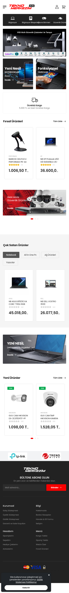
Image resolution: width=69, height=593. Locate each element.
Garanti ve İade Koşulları (14, 523)
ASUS (10, 298)
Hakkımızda (41, 510)
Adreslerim (8, 549)
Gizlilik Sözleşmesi (11, 519)
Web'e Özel (41, 544)
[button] (32, 219)
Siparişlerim (8, 535)
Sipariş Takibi (42, 540)
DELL (41, 298)
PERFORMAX (13, 156)
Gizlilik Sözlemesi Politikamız (29, 581)
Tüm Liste (57, 121)
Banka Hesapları (43, 514)
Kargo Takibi (41, 535)
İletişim (39, 523)
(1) (22, 164)
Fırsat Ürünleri (42, 549)
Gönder (56, 487)
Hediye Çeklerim (10, 544)
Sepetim (7, 540)
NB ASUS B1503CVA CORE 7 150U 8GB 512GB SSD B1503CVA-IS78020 (18, 305)
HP (41, 156)
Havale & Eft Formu (44, 519)
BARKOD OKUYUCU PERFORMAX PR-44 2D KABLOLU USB (17, 162)
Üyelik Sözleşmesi (11, 514)
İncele (8, 80)
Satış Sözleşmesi (10, 510)
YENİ (10, 388)
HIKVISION (12, 413)
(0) (22, 307)
